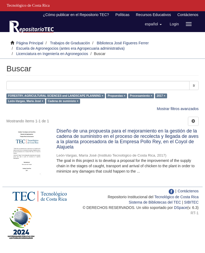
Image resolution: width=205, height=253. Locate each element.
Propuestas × (116, 95)
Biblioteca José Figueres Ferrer (123, 43)
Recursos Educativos (153, 15)
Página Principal (29, 43)
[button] (153, 24)
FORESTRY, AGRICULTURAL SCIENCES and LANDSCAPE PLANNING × (55, 95)
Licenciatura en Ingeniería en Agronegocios (52, 54)
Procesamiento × (141, 95)
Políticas (122, 15)
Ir (194, 85)
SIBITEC (191, 202)
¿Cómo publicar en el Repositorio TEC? (76, 15)
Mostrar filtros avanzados (178, 109)
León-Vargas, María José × (25, 101)
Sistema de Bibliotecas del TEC (155, 202)
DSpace (180, 207)
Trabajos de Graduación (70, 43)
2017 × (161, 95)
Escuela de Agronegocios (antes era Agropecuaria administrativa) (70, 48)
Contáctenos (187, 15)
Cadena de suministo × (63, 101)
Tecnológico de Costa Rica (176, 197)
